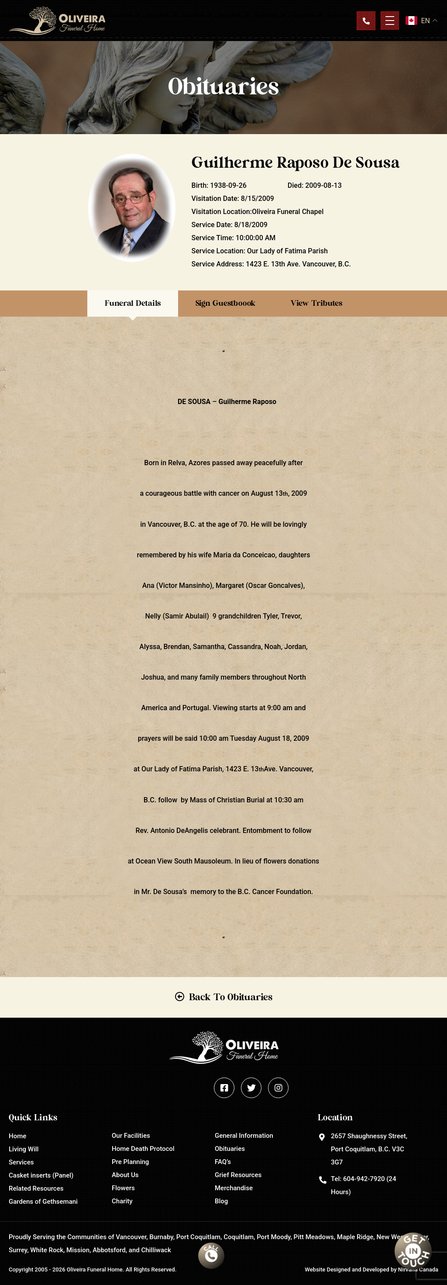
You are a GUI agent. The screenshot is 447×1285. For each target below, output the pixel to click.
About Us (125, 1175)
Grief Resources (238, 1175)
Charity (122, 1201)
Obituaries (230, 1149)
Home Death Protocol (143, 1149)
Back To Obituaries (230, 997)
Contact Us (365, 20)
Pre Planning (130, 1162)
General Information (244, 1136)
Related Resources (36, 1188)
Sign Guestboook (225, 303)
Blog (221, 1201)
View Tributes (316, 303)
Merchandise (234, 1188)
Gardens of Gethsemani (43, 1202)
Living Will (23, 1149)
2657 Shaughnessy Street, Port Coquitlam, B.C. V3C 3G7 (369, 1149)
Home (17, 1136)
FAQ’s (223, 1162)
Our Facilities (131, 1136)
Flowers (123, 1188)
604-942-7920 (364, 1179)
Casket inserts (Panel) (41, 1175)
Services (21, 1162)
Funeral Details (133, 303)
